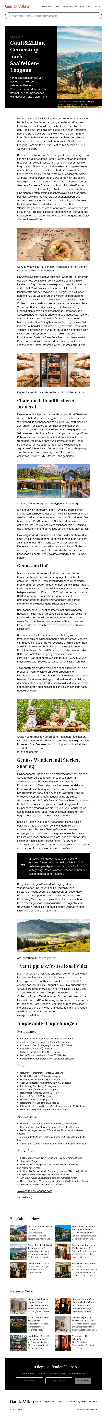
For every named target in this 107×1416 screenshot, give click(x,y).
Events (89, 6)
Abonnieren (83, 1380)
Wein (57, 6)
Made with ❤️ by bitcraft (87, 1409)
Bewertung (75, 1401)
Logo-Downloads (89, 1401)
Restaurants (47, 6)
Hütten (73, 6)
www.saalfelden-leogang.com (34, 1191)
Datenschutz (62, 1401)
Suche (97, 6)
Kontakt (39, 1401)
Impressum (49, 1401)
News (81, 6)
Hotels (65, 6)
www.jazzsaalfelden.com (31, 1015)
